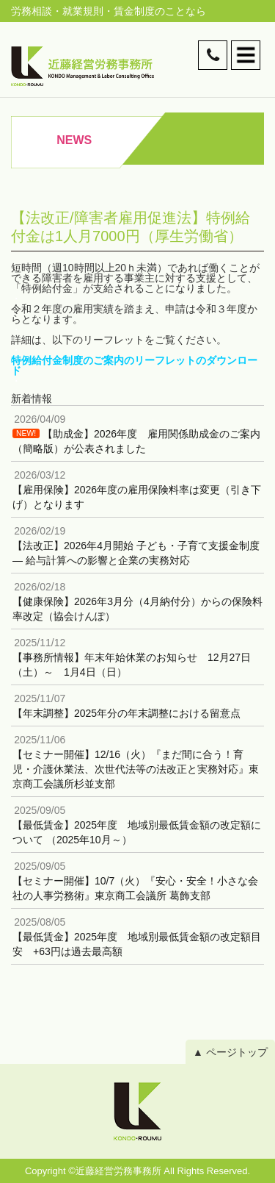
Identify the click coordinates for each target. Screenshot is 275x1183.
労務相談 (31, 11)
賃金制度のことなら (160, 11)
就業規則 (82, 11)
